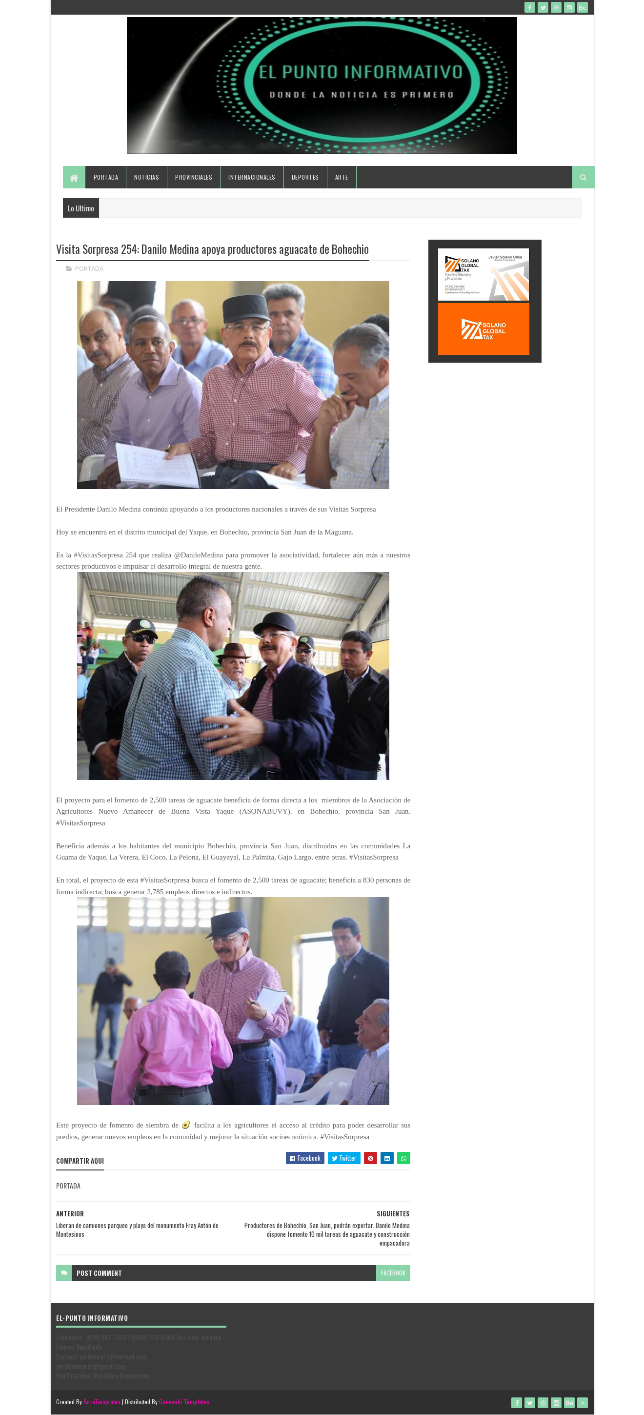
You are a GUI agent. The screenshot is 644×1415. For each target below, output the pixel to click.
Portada (106, 177)
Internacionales (252, 177)
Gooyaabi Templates (184, 1401)
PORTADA (89, 268)
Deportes (305, 177)
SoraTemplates (102, 1401)
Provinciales (193, 177)
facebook (393, 1273)
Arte (341, 177)
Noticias (146, 177)
